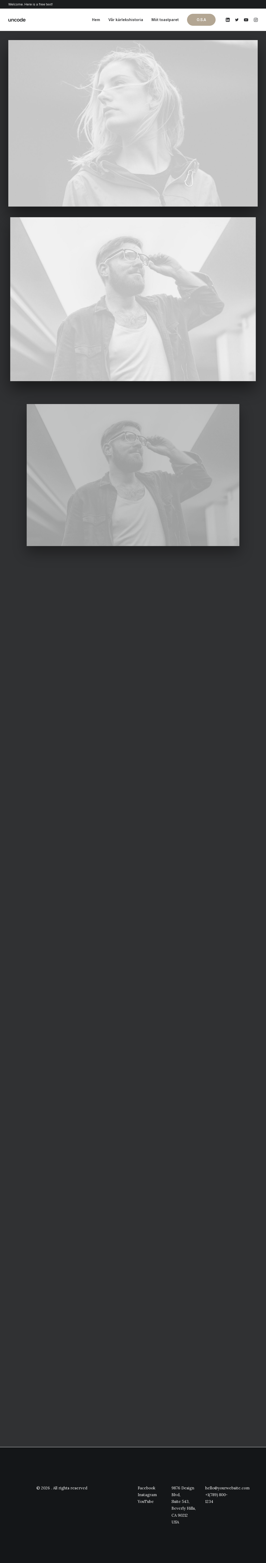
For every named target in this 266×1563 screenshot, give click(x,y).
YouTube (146, 1501)
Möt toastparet (165, 19)
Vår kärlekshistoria (125, 19)
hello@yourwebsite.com (227, 1487)
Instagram (147, 1494)
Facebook (146, 1487)
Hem (96, 19)
